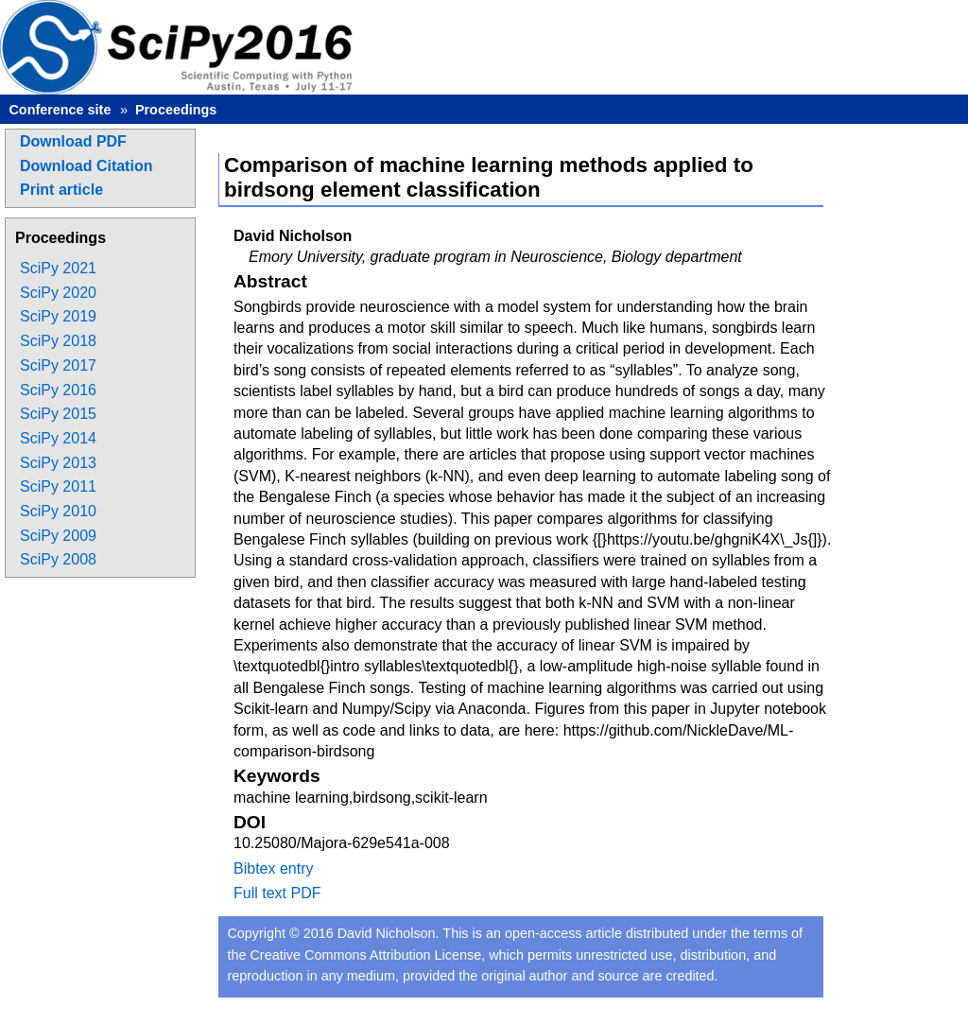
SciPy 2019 (58, 316)
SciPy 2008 (58, 559)
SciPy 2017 (58, 365)
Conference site (60, 109)
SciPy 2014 (58, 438)
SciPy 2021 (58, 268)
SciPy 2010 (58, 511)
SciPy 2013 (58, 463)
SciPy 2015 (58, 414)
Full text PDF (276, 893)
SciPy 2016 (58, 390)
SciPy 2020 (58, 293)
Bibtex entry (273, 868)
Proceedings (175, 109)
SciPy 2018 (58, 341)
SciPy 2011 (58, 486)
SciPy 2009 (58, 536)
